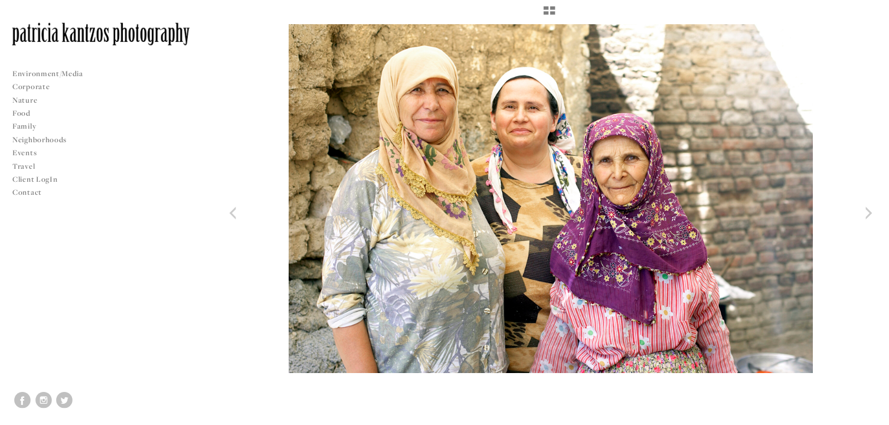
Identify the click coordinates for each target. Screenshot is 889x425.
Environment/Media (47, 73)
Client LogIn (34, 179)
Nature (24, 100)
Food (21, 113)
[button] (549, 14)
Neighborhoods (44, 140)
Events (29, 153)
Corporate (31, 86)
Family (24, 126)
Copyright (865, 414)
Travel (23, 166)
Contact (27, 192)
